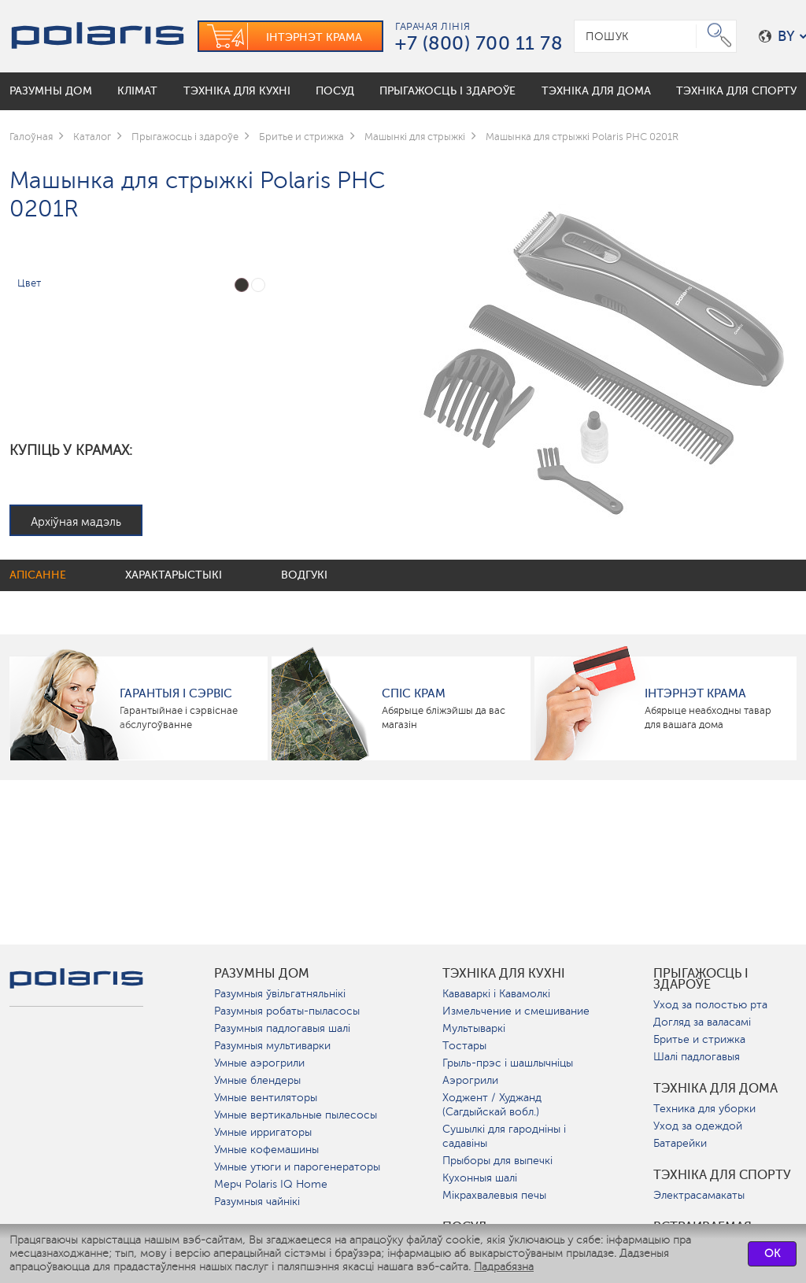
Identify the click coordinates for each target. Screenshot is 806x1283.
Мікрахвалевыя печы (494, 1195)
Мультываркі (473, 1028)
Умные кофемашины (266, 1149)
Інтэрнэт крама (695, 693)
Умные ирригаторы (263, 1132)
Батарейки (680, 1143)
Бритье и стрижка (699, 1039)
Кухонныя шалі (479, 1178)
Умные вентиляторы (265, 1097)
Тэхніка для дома (715, 1088)
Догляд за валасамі (702, 1022)
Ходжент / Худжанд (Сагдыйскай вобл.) (492, 1104)
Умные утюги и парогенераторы (297, 1167)
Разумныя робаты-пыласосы (287, 1011)
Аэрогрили (470, 1080)
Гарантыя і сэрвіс (176, 693)
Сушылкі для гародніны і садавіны (504, 1136)
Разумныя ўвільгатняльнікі (280, 993)
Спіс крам (414, 693)
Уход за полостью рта (710, 1004)
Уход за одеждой (697, 1126)
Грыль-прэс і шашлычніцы (507, 1063)
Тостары (464, 1045)
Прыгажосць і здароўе (701, 979)
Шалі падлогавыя (696, 1056)
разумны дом (261, 973)
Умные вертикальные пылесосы (295, 1115)
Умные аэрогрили (259, 1063)
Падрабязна (504, 1267)
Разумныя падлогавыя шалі (282, 1028)
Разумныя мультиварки (272, 1045)
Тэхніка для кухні (503, 973)
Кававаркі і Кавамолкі (496, 993)
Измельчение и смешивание (516, 1011)
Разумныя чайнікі (257, 1201)
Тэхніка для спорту (722, 1175)
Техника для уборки (704, 1108)
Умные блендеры (257, 1080)
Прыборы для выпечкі (497, 1160)
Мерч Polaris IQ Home (270, 1184)
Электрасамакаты (699, 1195)
